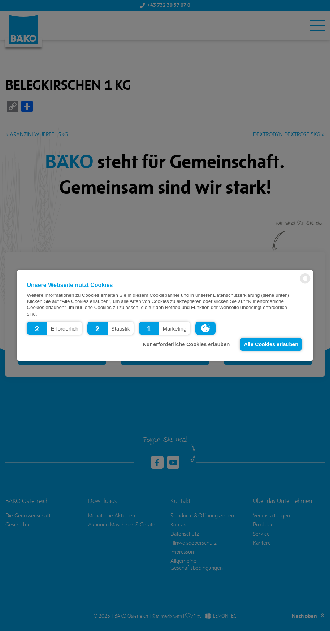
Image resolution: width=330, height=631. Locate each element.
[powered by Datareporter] (305, 283)
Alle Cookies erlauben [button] (271, 344)
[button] (54, 328)
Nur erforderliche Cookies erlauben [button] (186, 344)
